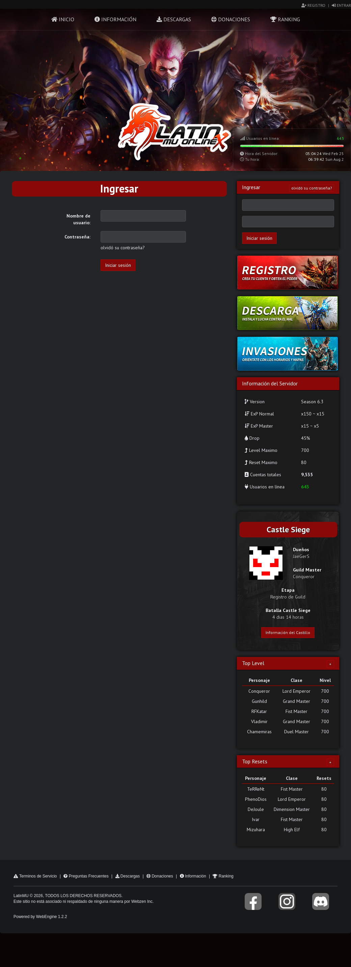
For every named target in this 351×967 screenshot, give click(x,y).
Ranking (285, 19)
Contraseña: (77, 237)
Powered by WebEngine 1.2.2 (40, 916)
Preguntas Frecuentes (85, 876)
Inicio (62, 19)
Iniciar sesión (118, 265)
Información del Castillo (288, 632)
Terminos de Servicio (35, 876)
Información (115, 19)
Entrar (341, 5)
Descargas (174, 19)
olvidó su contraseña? (123, 248)
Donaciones (230, 19)
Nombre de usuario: (78, 219)
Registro (313, 5)
